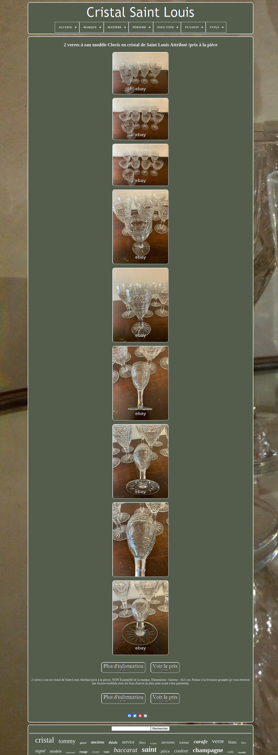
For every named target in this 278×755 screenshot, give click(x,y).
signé (40, 750)
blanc (232, 742)
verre (218, 741)
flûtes (142, 742)
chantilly (242, 752)
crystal (95, 751)
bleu (243, 742)
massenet (70, 752)
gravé (83, 742)
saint (149, 749)
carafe (201, 741)
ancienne (168, 742)
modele (56, 751)
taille (231, 751)
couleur (181, 750)
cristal (44, 740)
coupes (153, 743)
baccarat (125, 749)
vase (106, 751)
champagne (208, 750)
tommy (67, 741)
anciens (97, 742)
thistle (113, 742)
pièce (165, 751)
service (128, 741)
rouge (83, 751)
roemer (184, 742)
